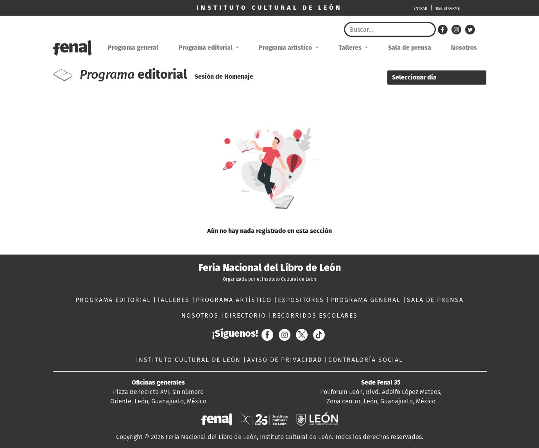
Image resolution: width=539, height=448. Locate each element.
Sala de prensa (409, 47)
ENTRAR (420, 8)
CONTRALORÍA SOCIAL (365, 359)
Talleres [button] (350, 47)
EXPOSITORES (302, 299)
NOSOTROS (201, 315)
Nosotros (464, 47)
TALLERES (174, 299)
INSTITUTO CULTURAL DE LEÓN (189, 359)
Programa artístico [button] (286, 47)
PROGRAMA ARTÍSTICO (235, 299)
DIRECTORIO (247, 315)
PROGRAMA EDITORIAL (114, 299)
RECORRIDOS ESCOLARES (315, 315)
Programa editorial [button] (206, 47)
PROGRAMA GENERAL (366, 299)
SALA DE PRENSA (435, 299)
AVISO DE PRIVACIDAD (285, 359)
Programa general (133, 47)
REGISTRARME (448, 8)
